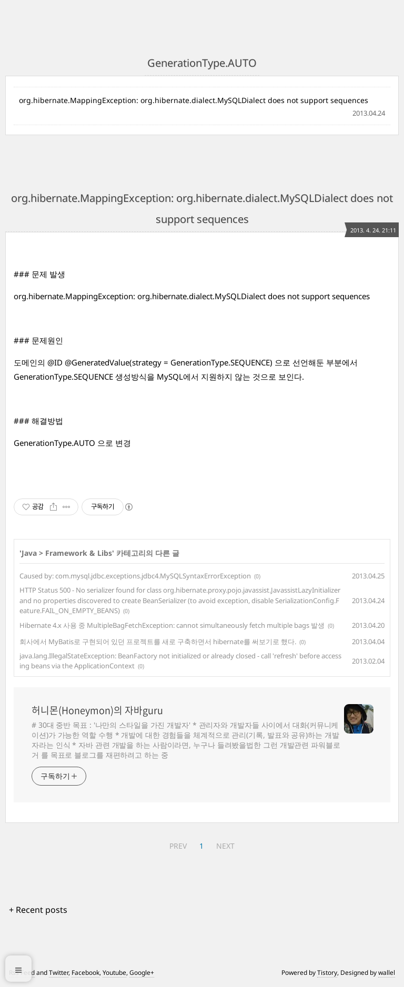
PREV (178, 846)
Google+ (141, 972)
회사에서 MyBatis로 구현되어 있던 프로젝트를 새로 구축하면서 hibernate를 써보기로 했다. (157, 641)
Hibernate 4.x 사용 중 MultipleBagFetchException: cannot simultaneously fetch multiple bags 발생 (172, 625)
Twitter (58, 972)
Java (29, 553)
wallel (386, 972)
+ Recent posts (38, 909)
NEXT (225, 846)
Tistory (327, 972)
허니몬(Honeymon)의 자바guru (97, 710)
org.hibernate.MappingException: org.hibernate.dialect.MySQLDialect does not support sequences (193, 100)
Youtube (114, 972)
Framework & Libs (78, 553)
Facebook (85, 972)
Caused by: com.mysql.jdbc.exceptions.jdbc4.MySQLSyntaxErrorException (135, 576)
